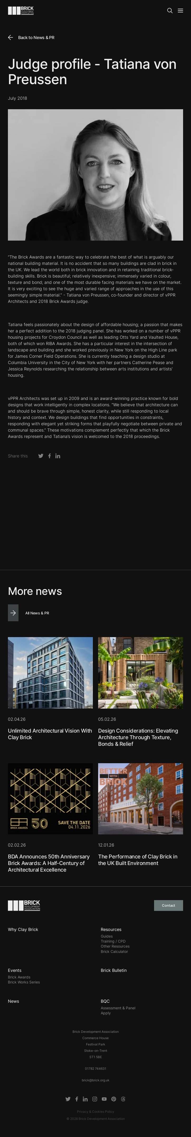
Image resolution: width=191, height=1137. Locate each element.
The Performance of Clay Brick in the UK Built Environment (137, 859)
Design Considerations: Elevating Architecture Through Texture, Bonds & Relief (138, 737)
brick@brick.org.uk (95, 1080)
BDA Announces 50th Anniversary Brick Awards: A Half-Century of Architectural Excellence (49, 863)
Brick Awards (19, 977)
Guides (107, 936)
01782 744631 (95, 1069)
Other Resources (115, 946)
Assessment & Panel (118, 1008)
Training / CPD (113, 941)
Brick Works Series (24, 982)
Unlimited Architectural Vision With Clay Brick (50, 734)
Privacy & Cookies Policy (95, 1112)
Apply (106, 1013)
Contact (168, 905)
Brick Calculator (114, 951)
